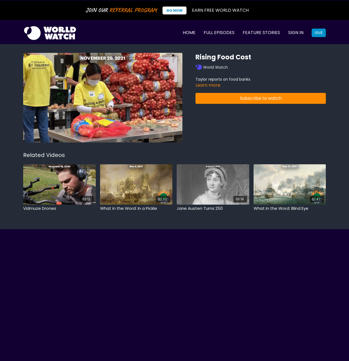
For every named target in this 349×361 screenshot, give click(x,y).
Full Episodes (219, 32)
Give (319, 32)
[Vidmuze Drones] (59, 208)
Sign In (295, 32)
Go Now (174, 10)
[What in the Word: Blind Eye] (290, 208)
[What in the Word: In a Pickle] (136, 208)
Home (189, 32)
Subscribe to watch (261, 98)
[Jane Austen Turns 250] (213, 208)
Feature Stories (261, 32)
